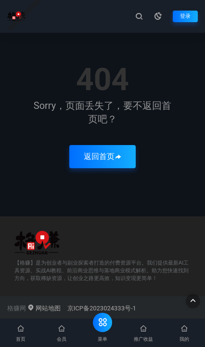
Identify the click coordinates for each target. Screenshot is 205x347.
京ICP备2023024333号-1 (101, 308)
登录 (185, 16)
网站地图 (44, 308)
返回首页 (102, 156)
